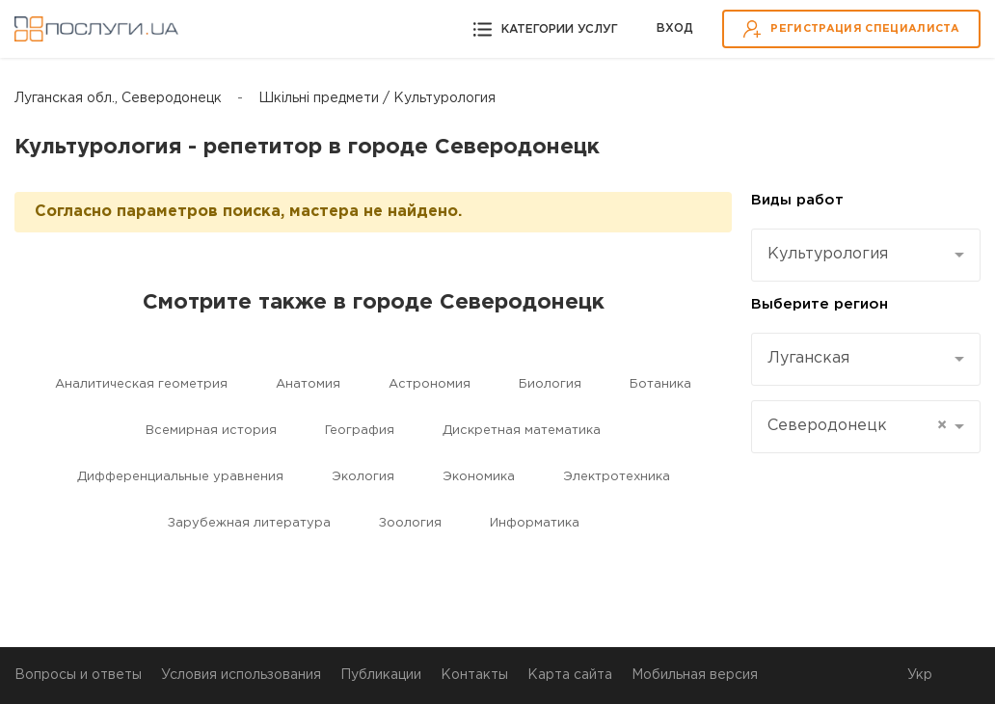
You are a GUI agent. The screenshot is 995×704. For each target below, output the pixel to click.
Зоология (410, 523)
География (359, 430)
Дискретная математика (522, 430)
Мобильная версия (695, 675)
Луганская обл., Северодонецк (118, 98)
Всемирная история (211, 430)
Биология (550, 384)
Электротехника (616, 477)
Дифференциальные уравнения (180, 477)
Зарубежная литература (249, 523)
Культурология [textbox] (827, 254)
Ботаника (660, 384)
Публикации (380, 675)
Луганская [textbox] (808, 358)
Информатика (534, 523)
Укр (919, 675)
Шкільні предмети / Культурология (377, 98)
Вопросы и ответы (78, 675)
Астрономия (430, 384)
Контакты (474, 675)
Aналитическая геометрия (141, 384)
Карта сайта (569, 675)
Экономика (479, 477)
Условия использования (241, 675)
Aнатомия (308, 384)
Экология (363, 477)
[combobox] (866, 255)
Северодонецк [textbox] (857, 426)
